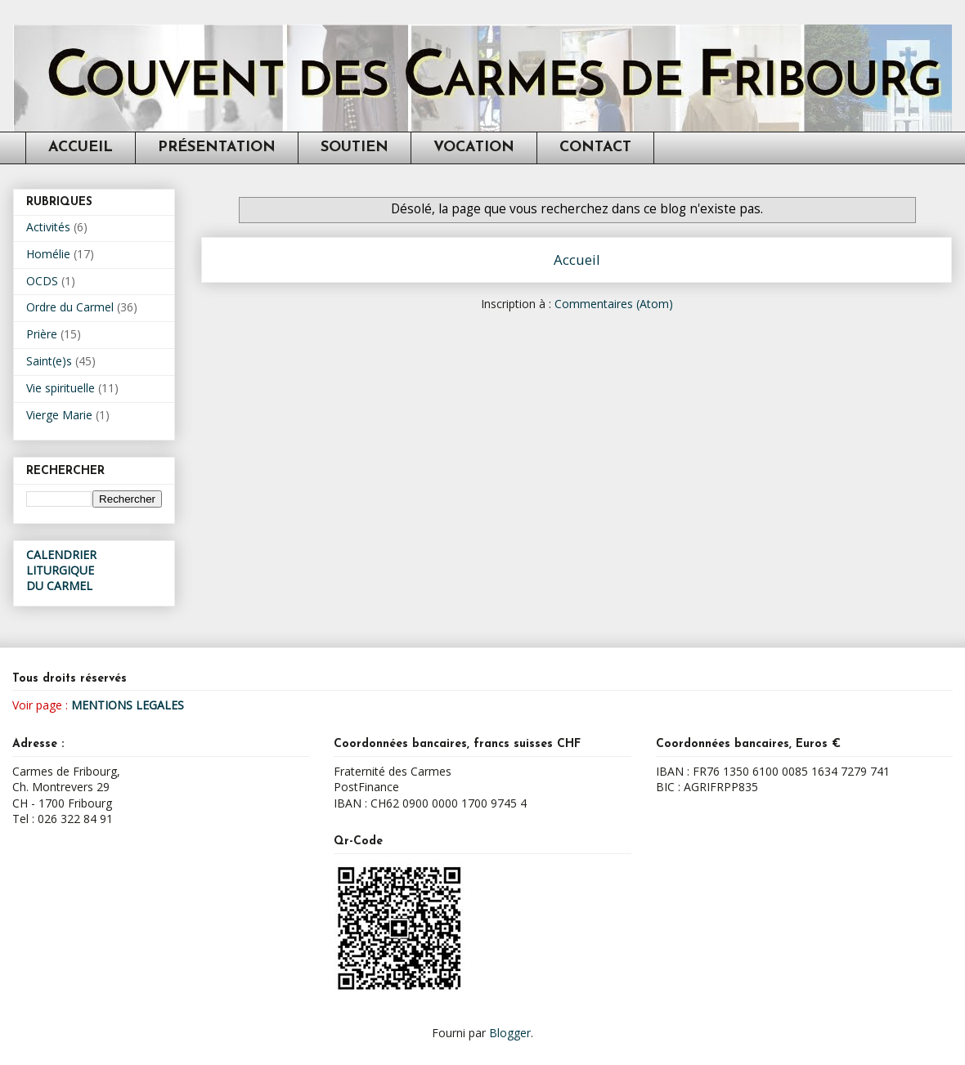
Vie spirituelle (60, 388)
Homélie (48, 254)
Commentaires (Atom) (613, 303)
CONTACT (595, 147)
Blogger (510, 1032)
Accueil (577, 259)
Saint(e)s (49, 361)
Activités (48, 227)
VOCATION (473, 147)
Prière (41, 334)
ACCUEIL (80, 147)
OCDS (42, 281)
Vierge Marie (59, 415)
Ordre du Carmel (70, 307)
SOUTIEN (354, 147)
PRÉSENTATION (217, 147)
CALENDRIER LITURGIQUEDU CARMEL (61, 570)
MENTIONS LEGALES (127, 705)
